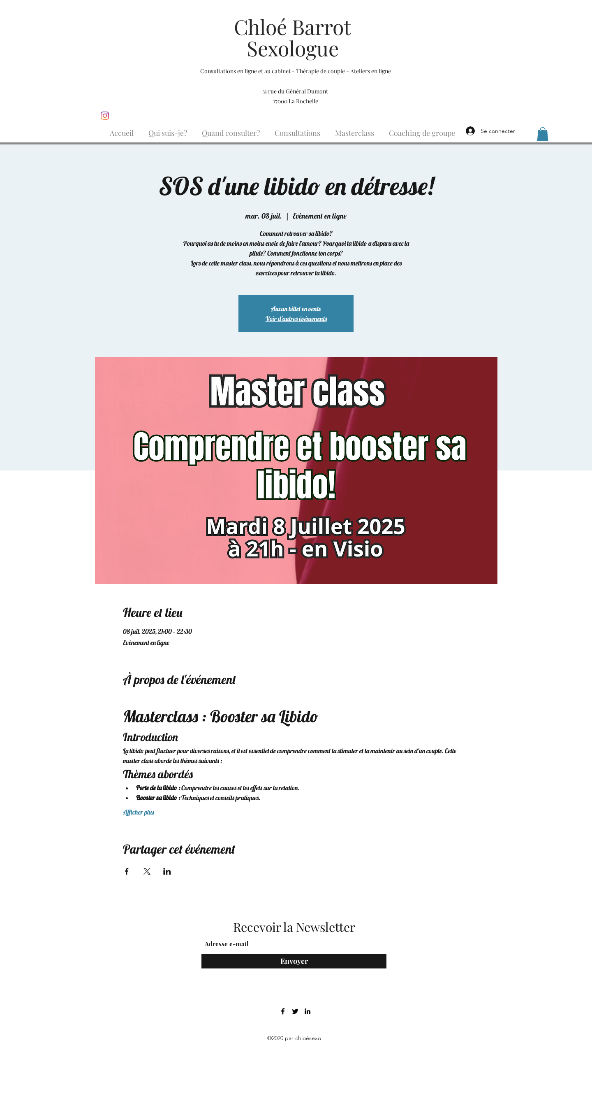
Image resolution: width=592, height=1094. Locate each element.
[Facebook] (283, 1011)
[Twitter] (295, 1011)
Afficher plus (138, 812)
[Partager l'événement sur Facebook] (127, 871)
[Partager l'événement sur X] (147, 871)
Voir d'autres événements (296, 318)
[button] (542, 134)
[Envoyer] (293, 961)
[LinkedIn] (307, 1011)
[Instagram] (105, 116)
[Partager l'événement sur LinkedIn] (167, 871)
